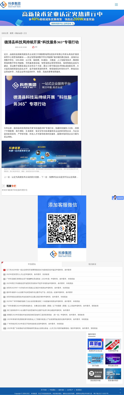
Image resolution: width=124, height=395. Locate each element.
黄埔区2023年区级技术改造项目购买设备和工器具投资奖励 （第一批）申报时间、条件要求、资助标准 (45, 313)
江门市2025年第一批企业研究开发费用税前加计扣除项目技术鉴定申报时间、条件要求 (38, 268)
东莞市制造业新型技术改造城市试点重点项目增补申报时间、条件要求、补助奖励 (36, 295)
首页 (11, 33)
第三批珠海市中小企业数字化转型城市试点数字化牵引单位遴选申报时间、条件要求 (38, 309)
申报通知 (52, 390)
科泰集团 (34, 393)
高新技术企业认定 (95, 351)
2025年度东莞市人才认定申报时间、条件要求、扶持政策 (27, 273)
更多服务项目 (113, 380)
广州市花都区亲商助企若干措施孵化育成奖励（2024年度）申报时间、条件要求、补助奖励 (40, 277)
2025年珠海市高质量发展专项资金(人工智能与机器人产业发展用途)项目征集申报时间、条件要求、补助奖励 (47, 318)
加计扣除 (95, 365)
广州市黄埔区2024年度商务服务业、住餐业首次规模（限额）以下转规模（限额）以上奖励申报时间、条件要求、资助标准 (52, 304)
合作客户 (70, 390)
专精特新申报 (113, 351)
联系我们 (79, 390)
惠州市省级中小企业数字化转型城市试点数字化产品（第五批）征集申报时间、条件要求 (39, 291)
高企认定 (18, 33)
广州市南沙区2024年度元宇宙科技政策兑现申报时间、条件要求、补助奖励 (35, 322)
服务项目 (61, 390)
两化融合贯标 (113, 365)
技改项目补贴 (95, 380)
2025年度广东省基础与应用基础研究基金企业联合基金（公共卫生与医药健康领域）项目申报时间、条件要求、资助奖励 (52, 327)
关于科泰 (44, 390)
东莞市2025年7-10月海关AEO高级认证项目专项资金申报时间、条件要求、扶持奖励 (38, 286)
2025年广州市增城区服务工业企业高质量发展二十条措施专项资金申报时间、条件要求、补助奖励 (43, 300)
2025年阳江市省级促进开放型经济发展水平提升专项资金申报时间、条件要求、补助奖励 (39, 282)
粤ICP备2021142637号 (100, 393)
